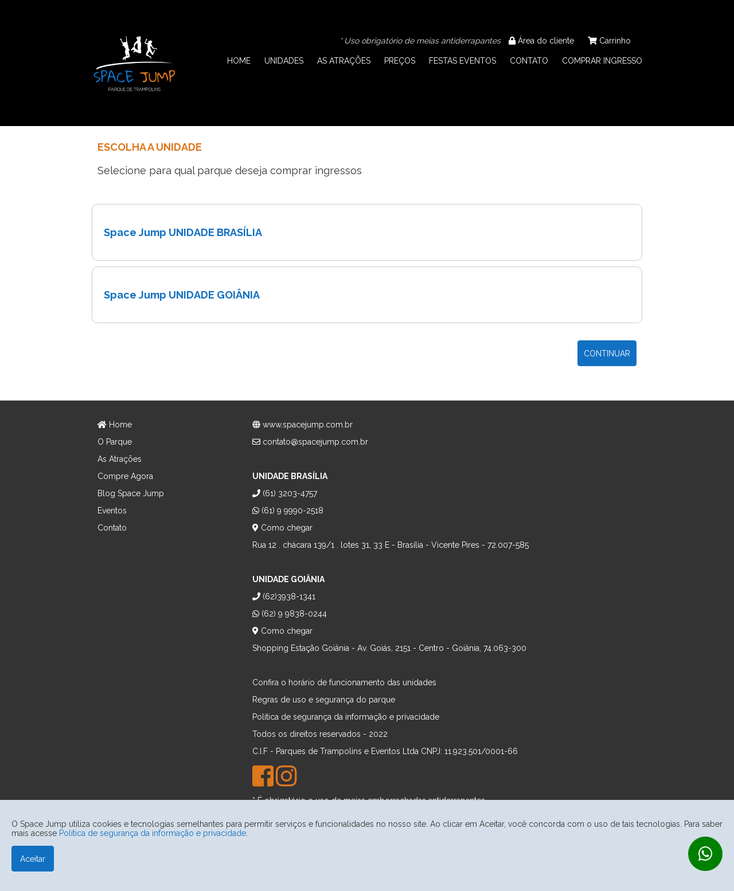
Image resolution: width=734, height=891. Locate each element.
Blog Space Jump (130, 493)
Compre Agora (125, 476)
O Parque (114, 441)
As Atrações (119, 459)
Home (114, 424)
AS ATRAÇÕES (343, 60)
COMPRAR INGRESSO (602, 60)
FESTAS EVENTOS (462, 60)
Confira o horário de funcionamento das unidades (344, 682)
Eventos (112, 510)
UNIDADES (283, 60)
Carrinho (609, 40)
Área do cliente (541, 40)
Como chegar (282, 527)
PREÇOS (399, 60)
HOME (239, 60)
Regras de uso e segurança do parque (323, 699)
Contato (112, 527)
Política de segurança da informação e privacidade (152, 833)
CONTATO (529, 60)
